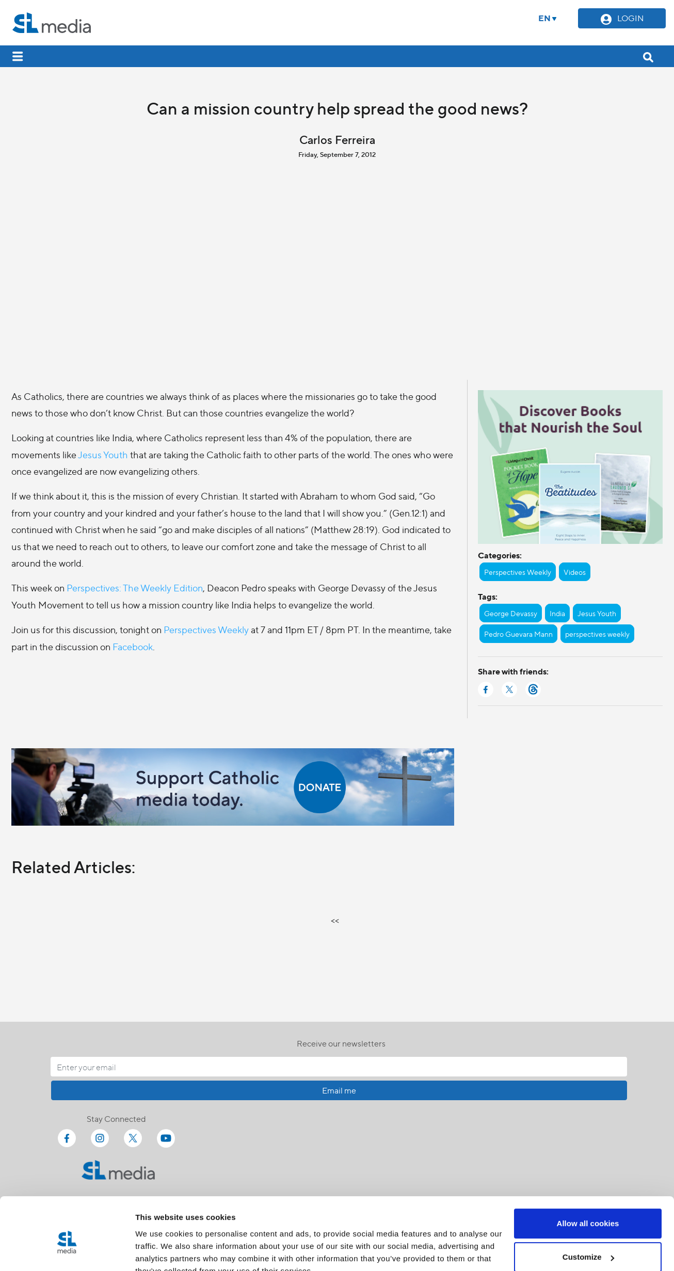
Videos (575, 571)
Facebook (133, 646)
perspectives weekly (597, 633)
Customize (588, 1208)
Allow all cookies (588, 1174)
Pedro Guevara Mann (518, 633)
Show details (159, 1250)
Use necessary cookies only (587, 1242)
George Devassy (510, 613)
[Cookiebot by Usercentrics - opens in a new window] (67, 1251)
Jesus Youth (103, 454)
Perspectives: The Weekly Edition (135, 587)
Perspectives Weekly (206, 629)
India (557, 613)
